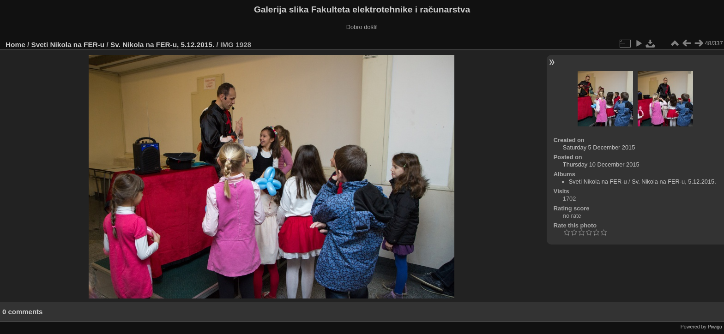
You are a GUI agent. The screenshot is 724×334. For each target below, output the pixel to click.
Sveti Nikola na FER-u (68, 44)
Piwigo (715, 326)
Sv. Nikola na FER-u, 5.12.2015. (162, 44)
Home (15, 44)
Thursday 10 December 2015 (601, 164)
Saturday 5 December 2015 (599, 147)
